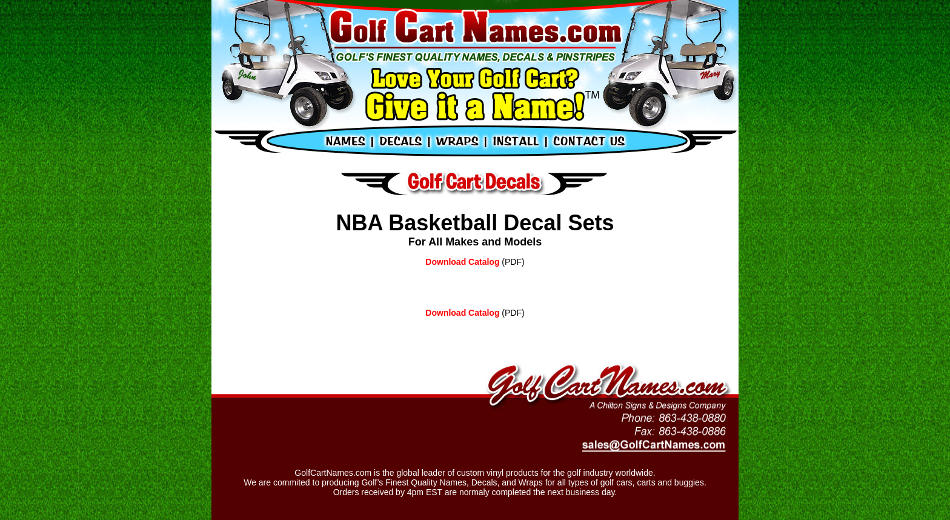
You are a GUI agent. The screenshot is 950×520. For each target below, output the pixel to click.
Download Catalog (462, 262)
